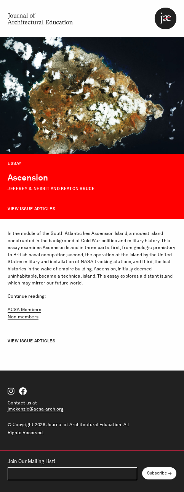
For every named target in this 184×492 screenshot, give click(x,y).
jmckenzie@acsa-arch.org (36, 409)
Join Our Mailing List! (31, 461)
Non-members (23, 316)
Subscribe (157, 473)
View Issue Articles (31, 208)
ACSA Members (24, 309)
